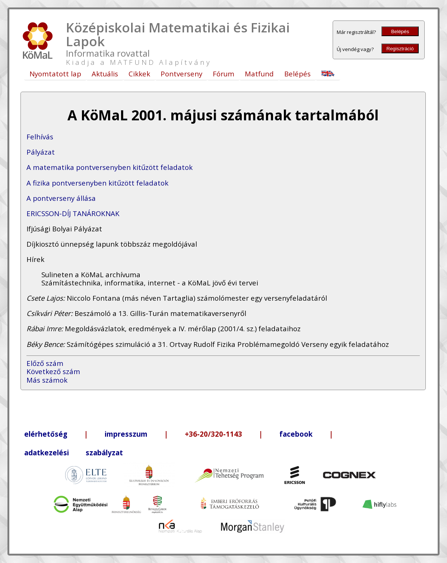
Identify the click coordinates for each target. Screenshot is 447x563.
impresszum (126, 434)
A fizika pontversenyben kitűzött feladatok (97, 182)
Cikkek (139, 73)
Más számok (46, 380)
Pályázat (40, 151)
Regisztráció (399, 48)
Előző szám (44, 363)
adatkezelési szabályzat (73, 452)
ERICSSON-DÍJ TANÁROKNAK (73, 213)
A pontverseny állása (61, 198)
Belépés (400, 31)
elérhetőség (45, 434)
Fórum (223, 73)
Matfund (259, 73)
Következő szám (53, 371)
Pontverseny (181, 73)
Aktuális (105, 73)
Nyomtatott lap (55, 73)
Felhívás (39, 136)
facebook (296, 434)
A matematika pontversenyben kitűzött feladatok (109, 167)
